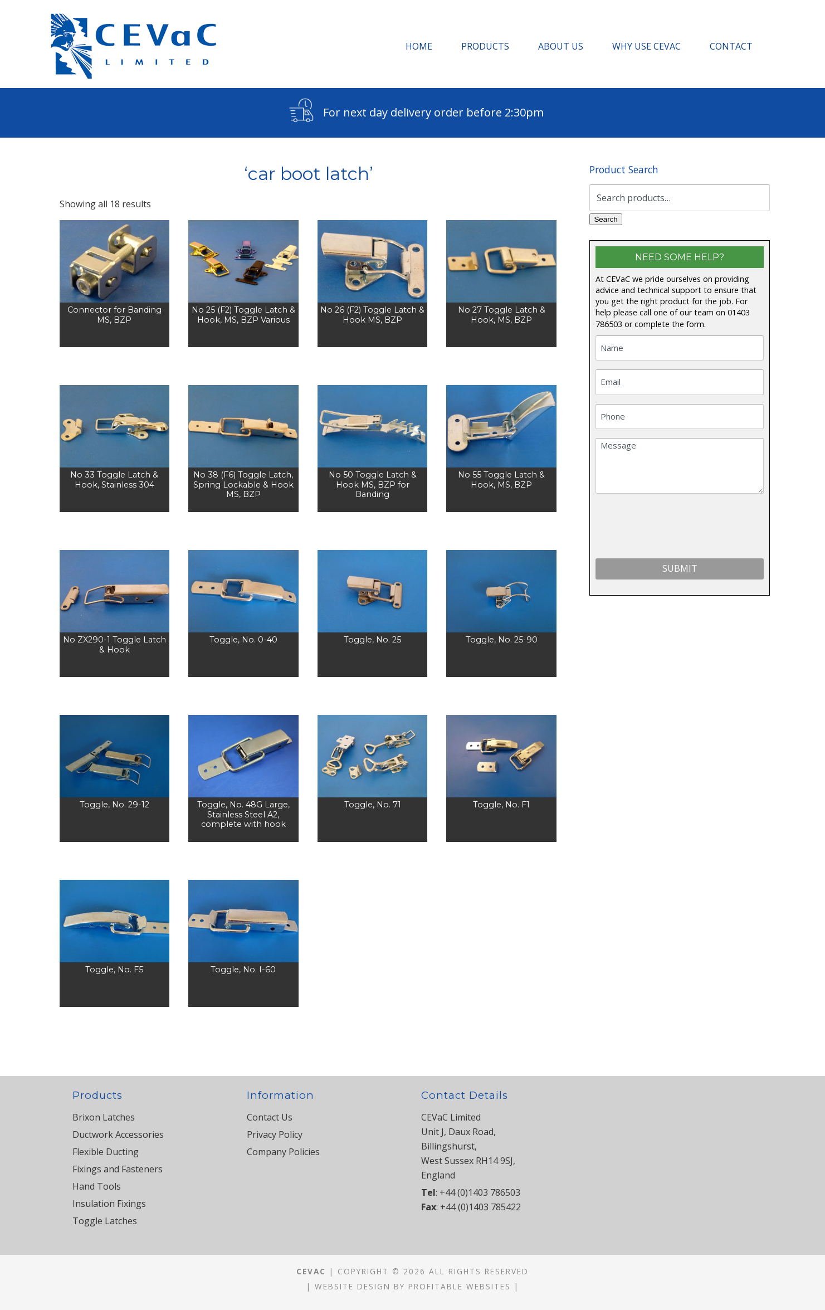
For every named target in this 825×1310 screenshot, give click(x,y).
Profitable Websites (459, 1286)
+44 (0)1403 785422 (480, 1207)
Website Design (352, 1286)
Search (605, 219)
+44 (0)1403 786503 (480, 1192)
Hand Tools (96, 1186)
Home (419, 46)
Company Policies (283, 1152)
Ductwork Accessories (118, 1134)
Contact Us (269, 1117)
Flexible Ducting (105, 1152)
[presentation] (680, 528)
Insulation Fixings (109, 1203)
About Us (560, 46)
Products (485, 46)
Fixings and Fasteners (117, 1169)
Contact (731, 46)
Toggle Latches (104, 1221)
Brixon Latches (103, 1117)
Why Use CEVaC (646, 46)
